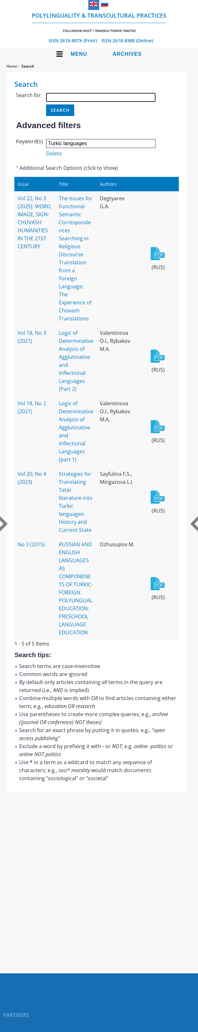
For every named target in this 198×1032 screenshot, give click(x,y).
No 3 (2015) (31, 544)
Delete (54, 153)
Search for (28, 95)
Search (27, 66)
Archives (127, 54)
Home (11, 66)
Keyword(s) (29, 141)
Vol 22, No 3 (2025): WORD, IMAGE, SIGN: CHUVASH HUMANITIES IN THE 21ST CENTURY (35, 222)
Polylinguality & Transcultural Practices (99, 22)
